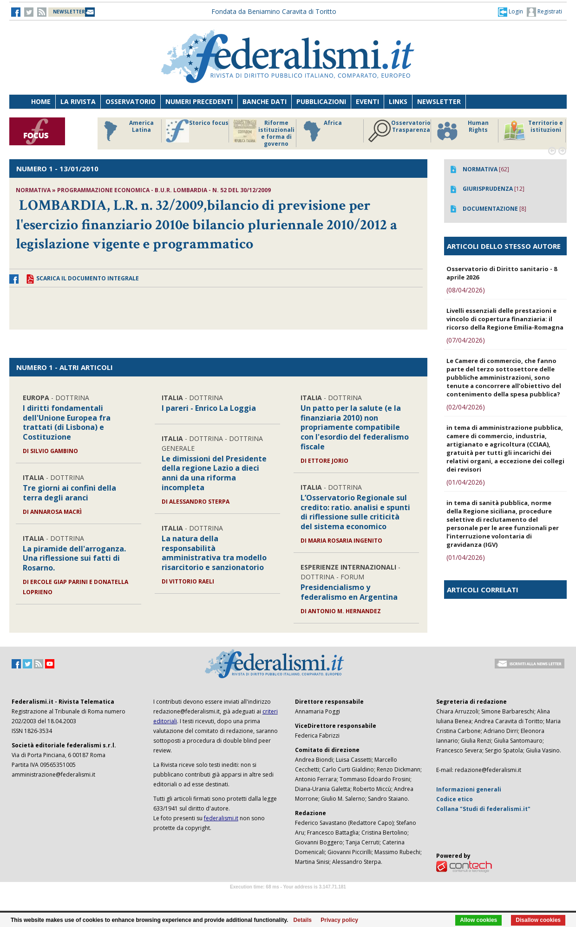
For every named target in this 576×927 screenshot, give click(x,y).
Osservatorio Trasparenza (399, 131)
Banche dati (264, 101)
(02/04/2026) (465, 406)
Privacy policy (339, 920)
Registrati (544, 12)
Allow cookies (478, 920)
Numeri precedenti (199, 101)
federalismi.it (221, 818)
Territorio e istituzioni (533, 131)
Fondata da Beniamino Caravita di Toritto (273, 11)
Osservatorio (130, 101)
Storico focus (197, 131)
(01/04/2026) (465, 482)
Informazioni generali (468, 789)
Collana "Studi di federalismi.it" (483, 809)
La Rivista (78, 101)
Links (398, 101)
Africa (321, 131)
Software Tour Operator (288, 897)
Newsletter (439, 101)
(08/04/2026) (465, 289)
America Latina (126, 131)
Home (41, 101)
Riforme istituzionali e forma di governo (264, 133)
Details (303, 920)
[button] (510, 11)
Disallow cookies (538, 920)
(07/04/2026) (465, 340)
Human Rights (462, 131)
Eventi (367, 101)
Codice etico (454, 799)
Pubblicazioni (321, 101)
